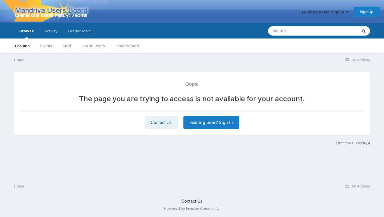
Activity (50, 31)
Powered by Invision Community (192, 208)
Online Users (93, 45)
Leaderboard (127, 45)
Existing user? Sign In (325, 12)
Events (46, 45)
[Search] (296, 31)
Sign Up (367, 11)
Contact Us (161, 122)
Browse (26, 33)
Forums (22, 45)
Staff (67, 45)
